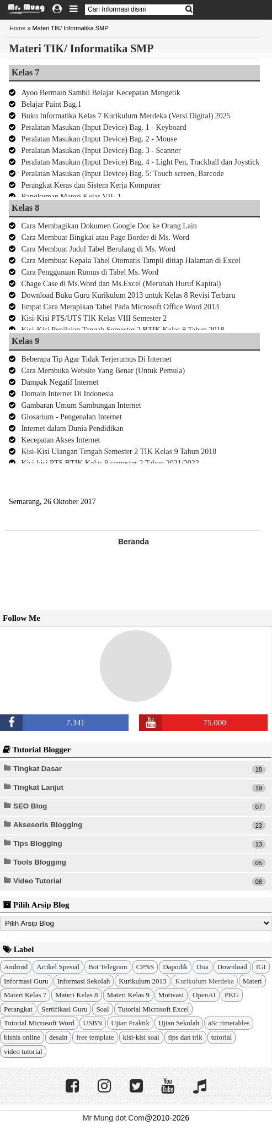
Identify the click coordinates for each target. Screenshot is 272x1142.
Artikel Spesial (57, 967)
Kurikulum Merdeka (204, 981)
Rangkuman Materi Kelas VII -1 (71, 197)
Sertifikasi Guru (64, 1009)
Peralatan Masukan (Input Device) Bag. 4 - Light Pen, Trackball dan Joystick (140, 162)
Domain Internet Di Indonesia (67, 394)
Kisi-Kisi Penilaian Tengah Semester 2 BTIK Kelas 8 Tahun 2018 (122, 330)
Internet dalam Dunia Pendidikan (72, 428)
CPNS (145, 967)
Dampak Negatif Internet (59, 382)
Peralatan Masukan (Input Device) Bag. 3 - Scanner (100, 150)
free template (95, 1037)
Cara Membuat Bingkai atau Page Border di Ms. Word (105, 237)
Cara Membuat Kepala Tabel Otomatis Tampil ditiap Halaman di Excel (131, 260)
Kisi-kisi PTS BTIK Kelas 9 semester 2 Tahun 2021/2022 (110, 463)
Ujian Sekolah (178, 1023)
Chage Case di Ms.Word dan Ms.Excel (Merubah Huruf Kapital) (121, 284)
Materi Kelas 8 (76, 995)
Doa (202, 967)
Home (17, 28)
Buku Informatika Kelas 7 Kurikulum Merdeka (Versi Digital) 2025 (125, 116)
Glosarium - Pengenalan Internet (71, 417)
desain (58, 1037)
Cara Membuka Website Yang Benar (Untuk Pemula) (103, 371)
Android (16, 967)
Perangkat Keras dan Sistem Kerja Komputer (90, 185)
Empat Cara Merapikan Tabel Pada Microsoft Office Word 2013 (120, 307)
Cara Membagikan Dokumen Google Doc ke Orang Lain (108, 226)
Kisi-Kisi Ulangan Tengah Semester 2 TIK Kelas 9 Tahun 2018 (118, 451)
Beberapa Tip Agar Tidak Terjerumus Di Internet (96, 359)
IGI (261, 967)
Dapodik (175, 967)
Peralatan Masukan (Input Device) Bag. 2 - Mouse (99, 139)
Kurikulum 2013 (142, 981)
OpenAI (204, 995)
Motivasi (171, 995)
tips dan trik (185, 1037)
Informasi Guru (26, 981)
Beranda (133, 541)
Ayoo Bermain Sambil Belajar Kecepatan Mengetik (100, 93)
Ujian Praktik (130, 1023)
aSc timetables (228, 1023)
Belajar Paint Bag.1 (51, 104)
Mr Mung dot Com (114, 1117)
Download (232, 967)
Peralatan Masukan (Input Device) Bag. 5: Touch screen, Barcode (122, 174)
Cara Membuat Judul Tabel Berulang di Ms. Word (98, 249)
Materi (252, 981)
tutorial (221, 1037)
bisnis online (22, 1037)
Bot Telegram (107, 967)
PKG (232, 995)
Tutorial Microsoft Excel (153, 1009)
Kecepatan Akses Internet (60, 440)
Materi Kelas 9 (128, 995)
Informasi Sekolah (83, 981)
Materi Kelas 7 (25, 995)
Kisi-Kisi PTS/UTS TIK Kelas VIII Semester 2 (94, 318)
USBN (93, 1023)
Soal (102, 1009)
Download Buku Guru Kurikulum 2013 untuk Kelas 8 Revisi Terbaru (128, 295)
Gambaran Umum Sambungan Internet (81, 405)
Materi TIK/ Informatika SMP (81, 48)
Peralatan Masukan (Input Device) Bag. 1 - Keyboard (103, 127)
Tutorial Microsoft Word (39, 1023)
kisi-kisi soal (141, 1037)
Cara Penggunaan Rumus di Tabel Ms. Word (89, 272)
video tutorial (23, 1051)
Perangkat (18, 1009)
